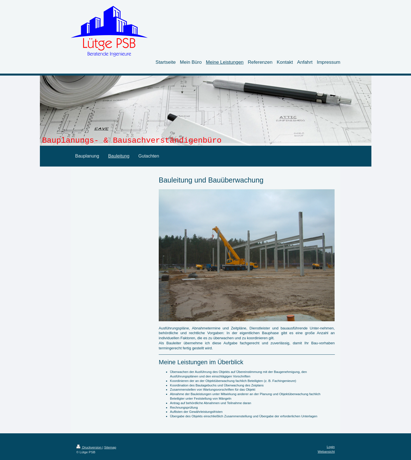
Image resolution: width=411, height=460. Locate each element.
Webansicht (326, 451)
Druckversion (89, 447)
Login (331, 446)
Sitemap (110, 447)
